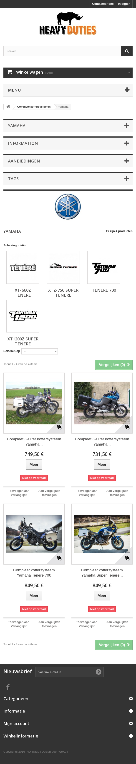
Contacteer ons (103, 3)
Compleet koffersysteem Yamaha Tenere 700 (34, 572)
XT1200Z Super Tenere (23, 341)
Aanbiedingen (24, 161)
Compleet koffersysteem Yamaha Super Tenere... (102, 572)
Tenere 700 (104, 290)
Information (23, 143)
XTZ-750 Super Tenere (63, 292)
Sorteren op (11, 351)
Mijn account (16, 723)
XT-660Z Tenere (23, 292)
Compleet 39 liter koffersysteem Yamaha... (34, 441)
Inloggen (124, 3)
